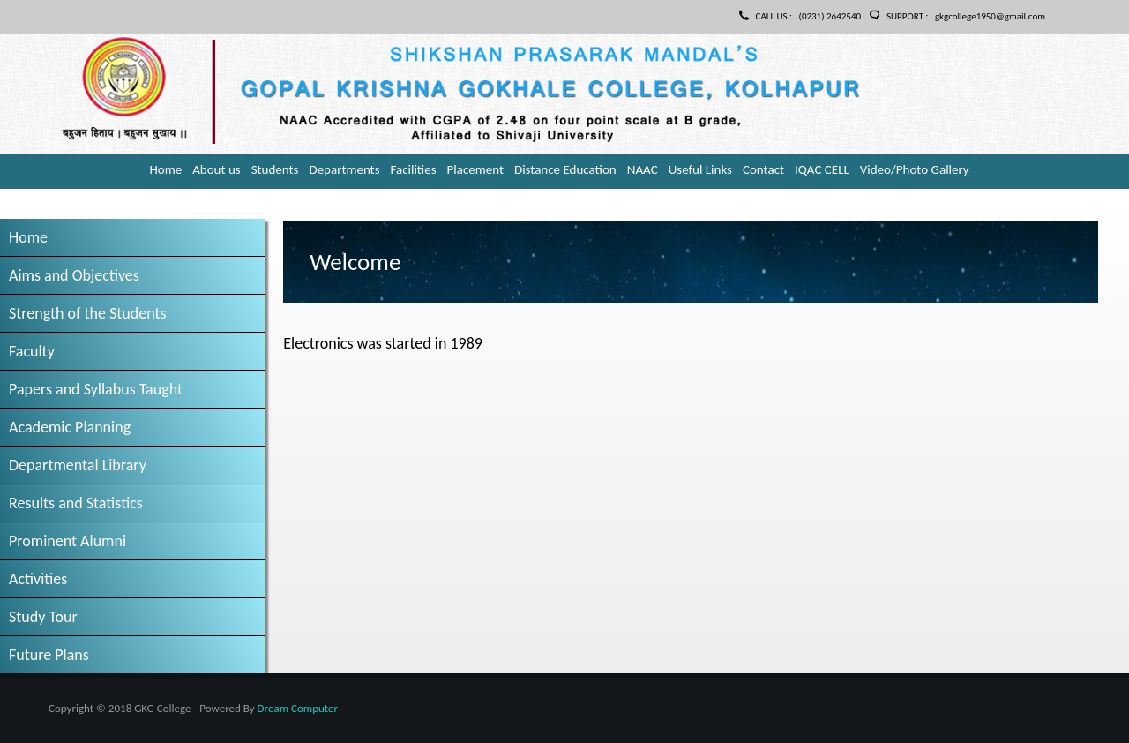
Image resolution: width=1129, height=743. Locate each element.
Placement (475, 169)
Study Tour (43, 617)
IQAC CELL (822, 169)
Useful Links (700, 169)
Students (275, 169)
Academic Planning (70, 427)
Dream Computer (298, 708)
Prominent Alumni (67, 541)
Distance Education (565, 169)
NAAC (642, 169)
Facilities (414, 169)
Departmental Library (77, 465)
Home (165, 169)
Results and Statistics (76, 503)
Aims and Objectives (74, 275)
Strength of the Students (88, 313)
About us (216, 169)
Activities (38, 579)
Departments (344, 169)
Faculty (32, 351)
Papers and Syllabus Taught (96, 389)
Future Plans (49, 654)
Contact (763, 169)
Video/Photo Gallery (914, 169)
